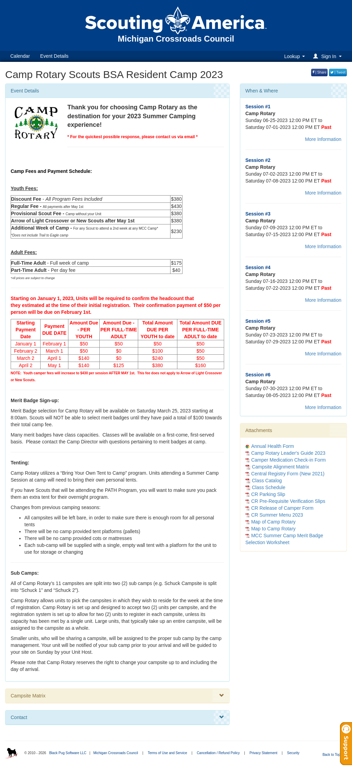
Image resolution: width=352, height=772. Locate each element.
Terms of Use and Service (167, 753)
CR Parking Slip (268, 494)
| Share (319, 72)
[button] (328, 56)
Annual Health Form (272, 446)
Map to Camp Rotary (273, 528)
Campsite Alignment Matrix (277, 467)
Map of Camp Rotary (273, 522)
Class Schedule (265, 487)
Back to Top (333, 755)
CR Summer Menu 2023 (277, 515)
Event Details (54, 56)
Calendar (20, 56)
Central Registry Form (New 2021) (287, 473)
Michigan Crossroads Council (115, 753)
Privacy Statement (263, 753)
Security (293, 753)
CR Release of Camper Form (282, 508)
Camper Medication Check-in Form (288, 460)
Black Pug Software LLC (67, 753)
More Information (323, 139)
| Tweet (337, 72)
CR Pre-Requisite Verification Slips (288, 501)
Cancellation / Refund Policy (218, 753)
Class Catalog (263, 480)
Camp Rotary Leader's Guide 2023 (288, 453)
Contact (117, 717)
